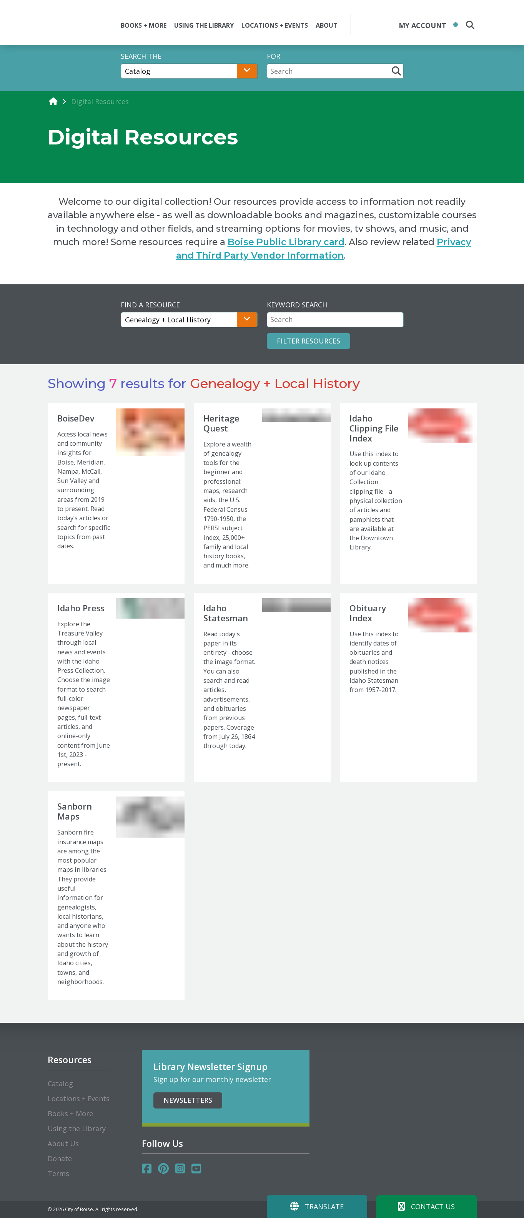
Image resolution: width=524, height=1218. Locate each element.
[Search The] (189, 71)
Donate (60, 1158)
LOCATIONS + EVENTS (274, 25)
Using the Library (77, 1128)
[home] (53, 101)
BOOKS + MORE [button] (143, 25)
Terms (58, 1173)
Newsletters (187, 1100)
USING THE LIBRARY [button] (204, 25)
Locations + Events (79, 1098)
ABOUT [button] (327, 25)
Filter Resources (308, 340)
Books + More (70, 1113)
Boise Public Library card (286, 241)
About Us (63, 1143)
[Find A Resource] (189, 319)
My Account (422, 25)
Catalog (60, 1083)
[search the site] (470, 25)
